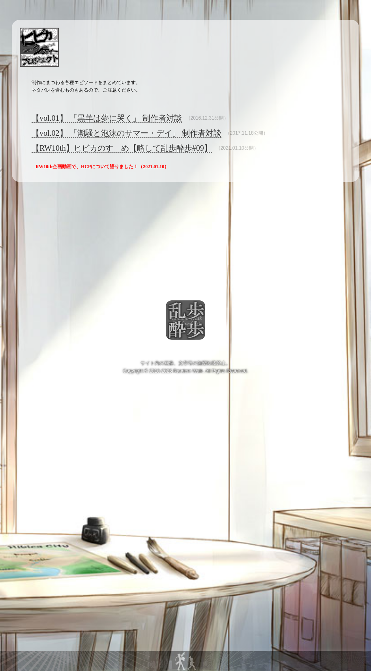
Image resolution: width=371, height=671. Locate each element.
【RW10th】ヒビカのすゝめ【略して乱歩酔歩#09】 (122, 148)
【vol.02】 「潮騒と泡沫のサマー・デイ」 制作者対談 (126, 133)
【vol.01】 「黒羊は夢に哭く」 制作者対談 (107, 118)
